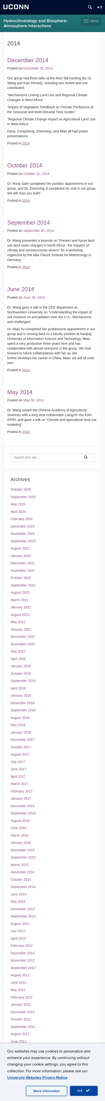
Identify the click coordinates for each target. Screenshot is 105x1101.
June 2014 (20, 289)
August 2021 (20, 615)
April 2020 (18, 659)
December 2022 (23, 563)
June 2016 (18, 828)
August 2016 (20, 821)
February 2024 (22, 519)
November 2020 (23, 644)
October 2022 (21, 578)
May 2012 (18, 990)
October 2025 (21, 489)
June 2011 (18, 1041)
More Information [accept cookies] (46, 1091)
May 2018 (18, 725)
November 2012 (23, 960)
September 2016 (23, 813)
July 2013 (18, 931)
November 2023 (23, 534)
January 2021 (21, 629)
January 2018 (21, 732)
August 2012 (20, 975)
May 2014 (20, 392)
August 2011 (20, 1034)
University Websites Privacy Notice (37, 1077)
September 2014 (28, 222)
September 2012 (23, 968)
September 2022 (23, 585)
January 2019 (21, 695)
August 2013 (20, 924)
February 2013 (22, 946)
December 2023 (23, 526)
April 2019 (18, 688)
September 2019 (23, 681)
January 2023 (21, 556)
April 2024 (18, 512)
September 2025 (23, 497)
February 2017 (22, 791)
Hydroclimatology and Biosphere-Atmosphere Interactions (35, 23)
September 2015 (23, 857)
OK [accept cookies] (83, 1090)
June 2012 (18, 982)
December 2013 (23, 909)
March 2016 (19, 835)
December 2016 (23, 806)
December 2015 (23, 850)
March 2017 (19, 784)
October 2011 (21, 1019)
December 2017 (23, 740)
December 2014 (27, 60)
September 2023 (23, 541)
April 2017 (18, 776)
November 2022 (23, 570)
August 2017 (20, 754)
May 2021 (18, 622)
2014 (26, 143)
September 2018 (23, 710)
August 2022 (20, 592)
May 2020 (18, 651)
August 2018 (20, 718)
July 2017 (18, 762)
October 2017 (21, 747)
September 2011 (23, 1027)
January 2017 (21, 798)
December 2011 (23, 1012)
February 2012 (22, 997)
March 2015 (19, 865)
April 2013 (18, 938)
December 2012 (23, 953)
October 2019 (21, 673)
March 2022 (19, 600)
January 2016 (21, 843)
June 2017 (18, 769)
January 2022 (21, 607)
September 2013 (23, 916)
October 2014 (24, 165)
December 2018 (23, 703)
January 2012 (21, 1004)
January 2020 (21, 666)
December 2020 (23, 637)
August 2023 (20, 548)
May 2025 (18, 504)
